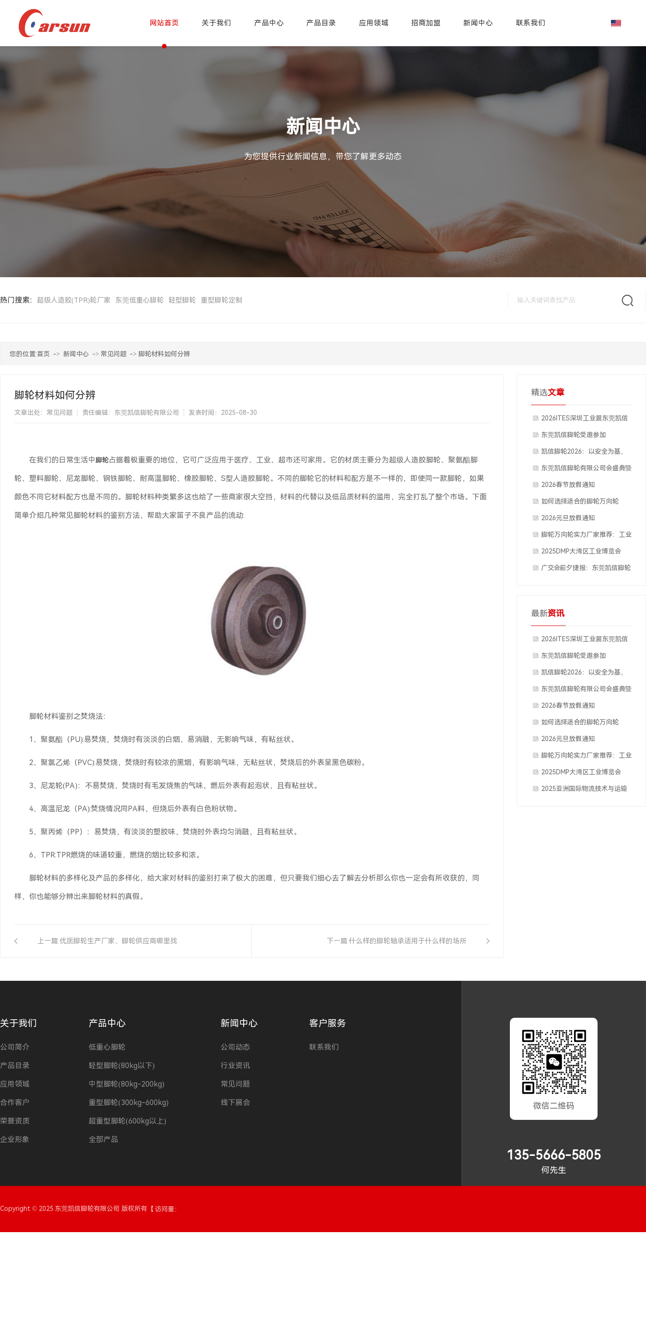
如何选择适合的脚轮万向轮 (580, 501)
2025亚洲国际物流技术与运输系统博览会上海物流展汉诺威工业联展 (586, 791)
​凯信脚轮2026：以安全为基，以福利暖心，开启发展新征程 (584, 454)
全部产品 (103, 1139)
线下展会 (235, 1102)
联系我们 (324, 1047)
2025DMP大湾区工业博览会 (581, 551)
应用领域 (15, 1084)
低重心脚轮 (107, 1047)
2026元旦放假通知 (568, 518)
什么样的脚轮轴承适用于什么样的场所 (408, 941)
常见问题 (113, 354)
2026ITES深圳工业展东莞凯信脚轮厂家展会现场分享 (584, 420)
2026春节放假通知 (568, 484)
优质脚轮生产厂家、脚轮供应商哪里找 (118, 941)
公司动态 (235, 1047)
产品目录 (15, 1065)
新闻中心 (76, 354)
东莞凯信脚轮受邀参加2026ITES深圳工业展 (573, 437)
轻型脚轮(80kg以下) (122, 1065)
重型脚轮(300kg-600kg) (128, 1102)
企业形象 (15, 1139)
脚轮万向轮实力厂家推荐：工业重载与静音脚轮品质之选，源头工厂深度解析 (586, 537)
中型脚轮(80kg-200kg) (126, 1084)
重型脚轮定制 (221, 300)
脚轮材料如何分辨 (164, 354)
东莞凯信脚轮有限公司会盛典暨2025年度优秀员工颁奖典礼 (586, 470)
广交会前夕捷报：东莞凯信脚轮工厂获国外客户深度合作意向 (586, 570)
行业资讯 (235, 1065)
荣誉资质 (15, 1121)
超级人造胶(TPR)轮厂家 (74, 300)
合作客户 (15, 1102)
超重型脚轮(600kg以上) (127, 1121)
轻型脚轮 (182, 300)
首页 (43, 354)
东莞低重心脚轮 (139, 300)
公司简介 (15, 1047)
